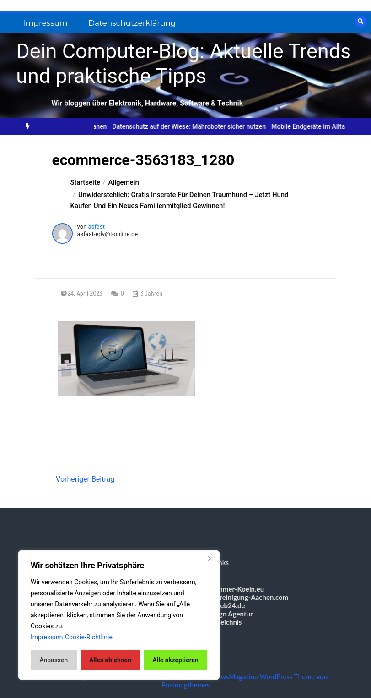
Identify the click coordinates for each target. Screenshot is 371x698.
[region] (119, 615)
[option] (194, 127)
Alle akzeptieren (175, 660)
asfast (96, 226)
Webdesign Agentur (223, 614)
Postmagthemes (185, 685)
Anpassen (53, 660)
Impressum (45, 22)
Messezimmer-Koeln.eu (228, 589)
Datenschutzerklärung (132, 22)
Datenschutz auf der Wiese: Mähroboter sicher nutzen (194, 126)
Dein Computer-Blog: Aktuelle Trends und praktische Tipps (183, 63)
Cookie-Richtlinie (89, 637)
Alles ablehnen (110, 660)
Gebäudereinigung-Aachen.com (241, 597)
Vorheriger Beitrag (85, 479)
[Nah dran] (209, 558)
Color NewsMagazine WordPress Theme (254, 676)
